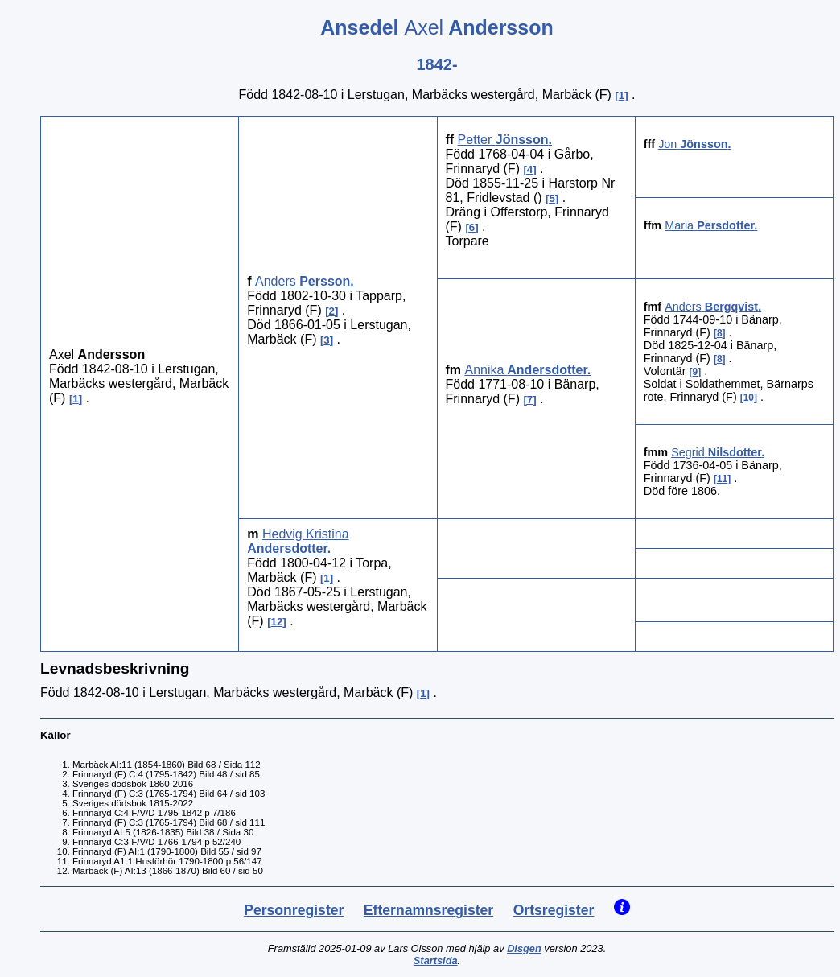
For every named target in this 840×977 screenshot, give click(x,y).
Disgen (524, 948)
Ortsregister (554, 910)
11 (722, 478)
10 (748, 397)
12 (277, 622)
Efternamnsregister (428, 910)
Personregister (294, 910)
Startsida (436, 960)
